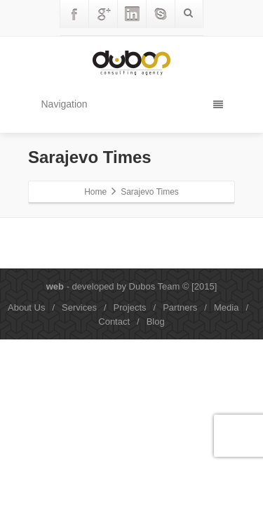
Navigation (132, 104)
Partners (180, 307)
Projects (130, 307)
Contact (114, 321)
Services (79, 307)
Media (226, 307)
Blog (156, 321)
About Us (26, 307)
